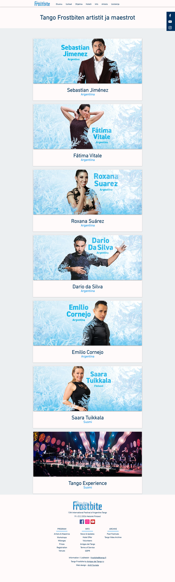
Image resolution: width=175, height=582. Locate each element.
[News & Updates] (87, 534)
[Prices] (62, 544)
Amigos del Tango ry (95, 561)
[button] (79, 4)
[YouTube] (93, 522)
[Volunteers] (87, 540)
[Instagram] (87, 522)
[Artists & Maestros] (62, 534)
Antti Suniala (93, 565)
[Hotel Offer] (87, 537)
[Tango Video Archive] (113, 537)
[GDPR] (87, 551)
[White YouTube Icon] (170, 21)
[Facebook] (82, 522)
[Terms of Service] (87, 547)
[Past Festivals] (113, 534)
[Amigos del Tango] (87, 544)
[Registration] (62, 547)
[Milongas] (62, 540)
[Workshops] (62, 537)
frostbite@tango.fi (98, 558)
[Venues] (62, 551)
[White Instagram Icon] (170, 28)
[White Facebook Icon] (170, 15)
